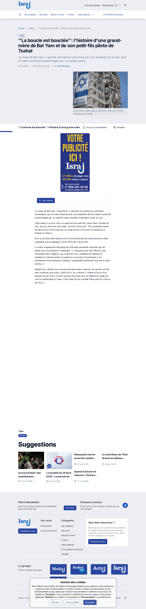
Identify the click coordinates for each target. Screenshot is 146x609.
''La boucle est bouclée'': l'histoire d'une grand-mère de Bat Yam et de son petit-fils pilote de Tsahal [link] (65, 28)
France (70, 14)
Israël (31, 28)
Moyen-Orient (57, 14)
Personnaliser (72, 602)
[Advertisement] (51, 335)
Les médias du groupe (114, 14)
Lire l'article (46, 200)
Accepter (90, 602)
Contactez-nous (27, 531)
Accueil (21, 28)
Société (65, 554)
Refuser (55, 602)
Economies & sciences (72, 549)
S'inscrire (70, 508)
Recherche (46, 526)
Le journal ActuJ (49, 530)
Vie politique (30, 14)
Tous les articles (92, 5)
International (84, 14)
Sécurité (43, 14)
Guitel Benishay (63, 66)
